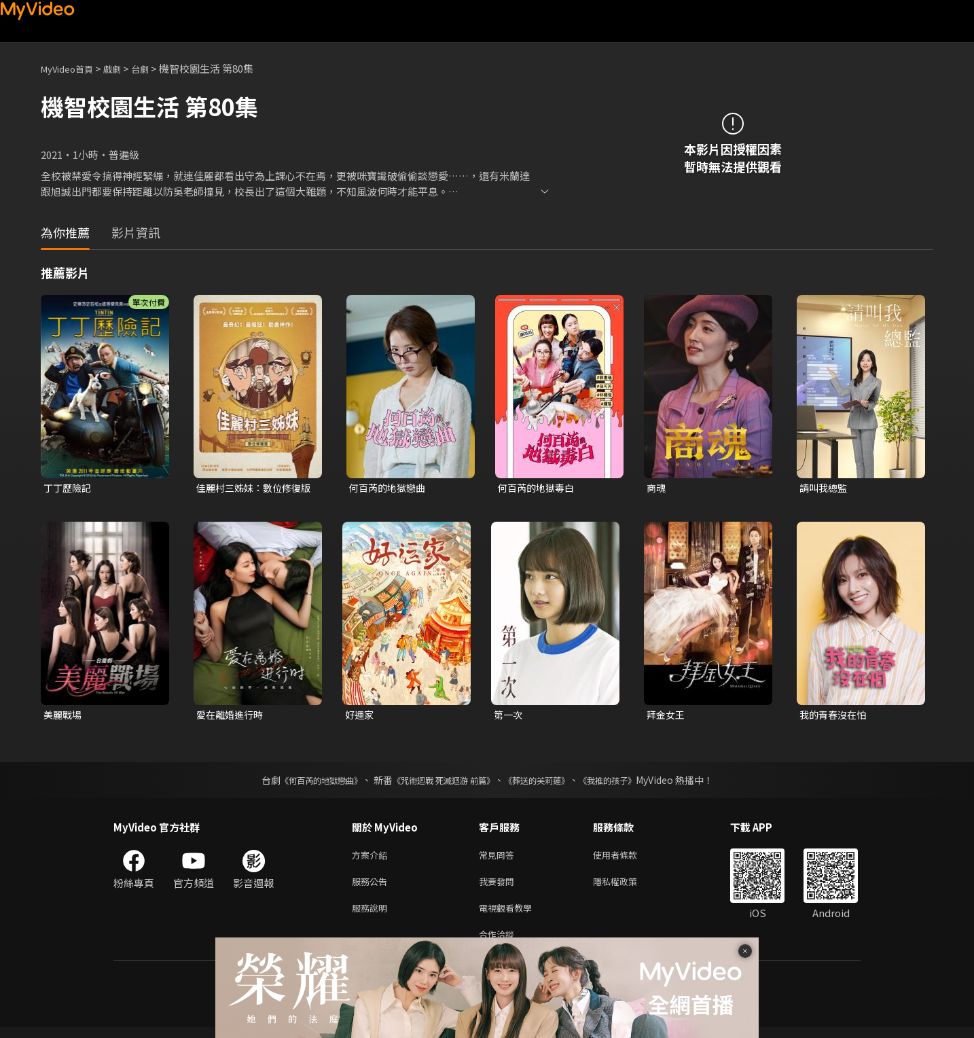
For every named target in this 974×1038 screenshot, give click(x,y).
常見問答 (499, 858)
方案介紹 (372, 858)
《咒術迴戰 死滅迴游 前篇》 (440, 782)
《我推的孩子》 (627, 782)
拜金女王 (667, 716)
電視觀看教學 (509, 915)
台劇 (153, 68)
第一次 (509, 716)
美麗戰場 (63, 716)
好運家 (360, 716)
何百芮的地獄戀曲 (390, 488)
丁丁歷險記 (68, 488)
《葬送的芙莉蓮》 (547, 782)
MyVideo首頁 (72, 68)
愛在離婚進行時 (232, 716)
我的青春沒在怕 (835, 716)
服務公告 (372, 887)
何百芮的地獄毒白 (538, 488)
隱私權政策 (626, 887)
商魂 (657, 488)
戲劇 (123, 68)
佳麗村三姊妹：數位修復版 (252, 488)
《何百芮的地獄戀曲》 (302, 782)
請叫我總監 (824, 488)
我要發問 (499, 887)
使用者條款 (626, 858)
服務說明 (372, 915)
